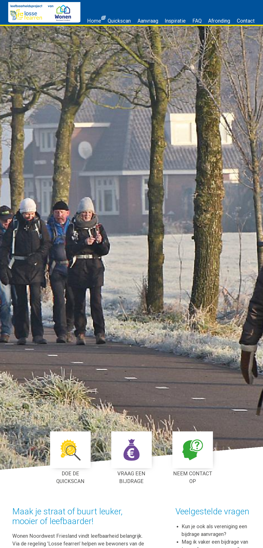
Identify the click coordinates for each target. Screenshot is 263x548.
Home (94, 21)
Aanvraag (147, 21)
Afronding (219, 21)
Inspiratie (175, 21)
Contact (246, 21)
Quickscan (119, 21)
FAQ (197, 21)
